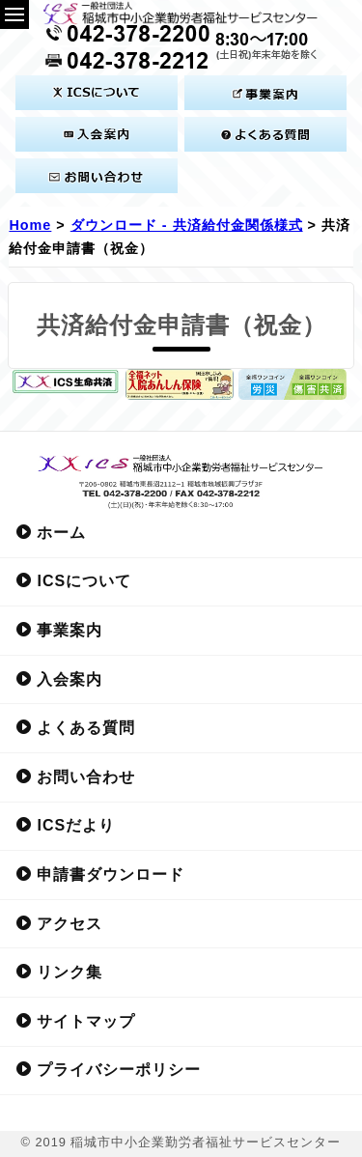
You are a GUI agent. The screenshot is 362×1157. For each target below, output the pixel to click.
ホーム (50, 532)
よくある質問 (75, 727)
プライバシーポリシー (108, 1069)
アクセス (58, 923)
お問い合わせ (75, 776)
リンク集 (58, 971)
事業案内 (58, 629)
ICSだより (65, 824)
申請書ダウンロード (99, 874)
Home (30, 225)
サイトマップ (75, 1021)
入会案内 (58, 679)
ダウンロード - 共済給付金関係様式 (186, 225)
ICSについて (73, 580)
